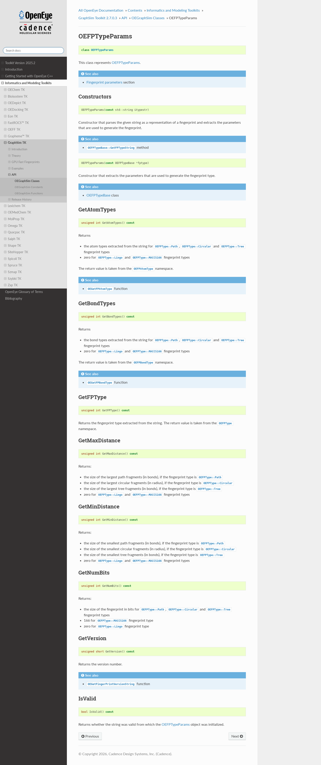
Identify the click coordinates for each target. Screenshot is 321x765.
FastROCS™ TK (16, 123)
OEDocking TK (16, 110)
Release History (20, 199)
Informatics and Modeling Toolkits (26, 83)
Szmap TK (13, 272)
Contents (135, 10)
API (12, 175)
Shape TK (12, 246)
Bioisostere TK (15, 96)
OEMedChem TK (17, 212)
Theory (14, 156)
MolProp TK (14, 219)
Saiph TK (12, 239)
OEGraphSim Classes (27, 180)
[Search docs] (33, 50)
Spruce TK (13, 265)
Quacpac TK (14, 232)
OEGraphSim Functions (29, 193)
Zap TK (11, 285)
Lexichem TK (14, 206)
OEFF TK (12, 130)
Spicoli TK (12, 259)
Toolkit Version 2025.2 (18, 63)
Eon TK (11, 116)
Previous (90, 736)
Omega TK (13, 226)
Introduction (12, 69)
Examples (16, 168)
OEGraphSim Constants (29, 186)
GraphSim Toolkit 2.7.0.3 (97, 18)
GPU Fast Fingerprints (24, 162)
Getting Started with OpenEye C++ (27, 76)
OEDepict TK (15, 103)
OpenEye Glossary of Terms (24, 292)
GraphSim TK (15, 143)
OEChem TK (14, 90)
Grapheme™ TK (16, 136)
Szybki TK (12, 279)
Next (237, 736)
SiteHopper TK (16, 252)
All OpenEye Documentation (100, 10)
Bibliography (13, 298)
